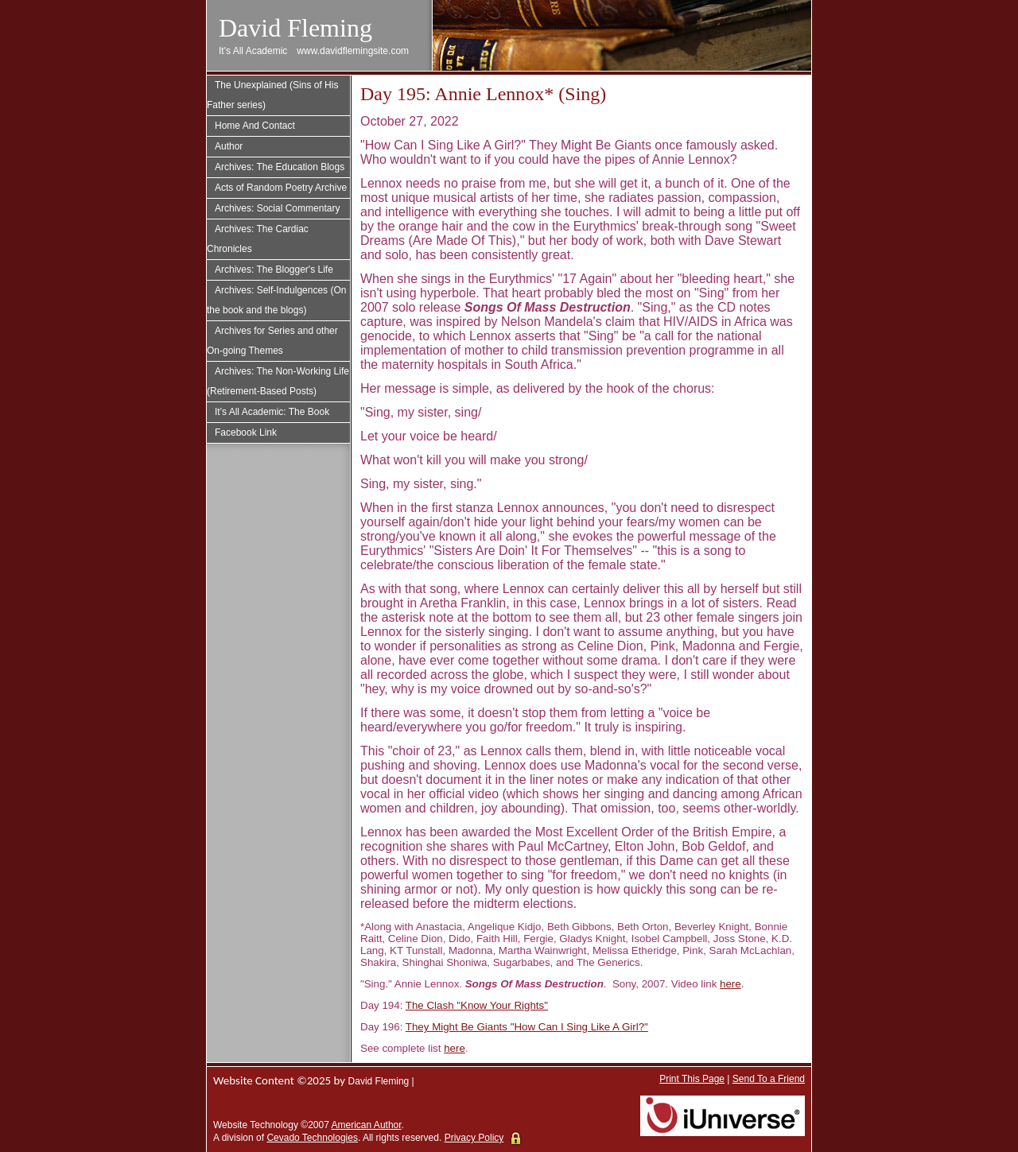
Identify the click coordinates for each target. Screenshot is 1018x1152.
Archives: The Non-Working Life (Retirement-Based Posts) (278, 381)
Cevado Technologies (312, 1137)
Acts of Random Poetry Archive (281, 187)
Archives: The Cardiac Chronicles (258, 238)
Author (229, 146)
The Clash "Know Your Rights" (477, 1005)
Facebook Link (246, 432)
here (730, 984)
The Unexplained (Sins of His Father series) (272, 95)
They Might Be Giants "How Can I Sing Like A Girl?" (527, 1027)
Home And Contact (255, 125)
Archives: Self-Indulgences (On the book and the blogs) (276, 300)
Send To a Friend (768, 1078)
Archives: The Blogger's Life (274, 269)
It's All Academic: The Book (272, 411)
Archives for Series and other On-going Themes (272, 340)
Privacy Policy (474, 1137)
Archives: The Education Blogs (279, 167)
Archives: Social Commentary (277, 208)
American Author (367, 1125)
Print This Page (692, 1078)
